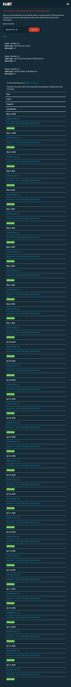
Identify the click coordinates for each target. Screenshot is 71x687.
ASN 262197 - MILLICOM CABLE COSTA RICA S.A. (23, 123)
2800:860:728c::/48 (12, 119)
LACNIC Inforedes (31, 83)
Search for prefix (8, 24)
